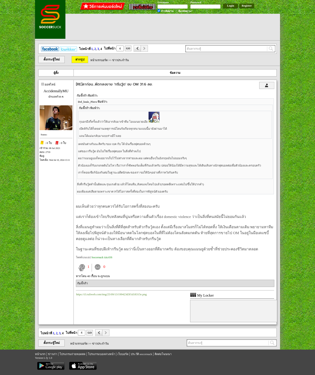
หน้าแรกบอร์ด (99, 60)
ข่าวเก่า (52, 354)
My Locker (202, 295)
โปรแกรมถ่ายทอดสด (72, 354)
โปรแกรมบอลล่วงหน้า (101, 354)
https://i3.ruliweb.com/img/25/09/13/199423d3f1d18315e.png (111, 294)
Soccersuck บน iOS (101, 257)
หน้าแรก (40, 354)
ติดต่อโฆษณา (163, 354)
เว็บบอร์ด (122, 354)
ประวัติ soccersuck (141, 354)
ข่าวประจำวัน (120, 60)
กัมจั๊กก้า (82, 283)
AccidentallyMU (56, 91)
